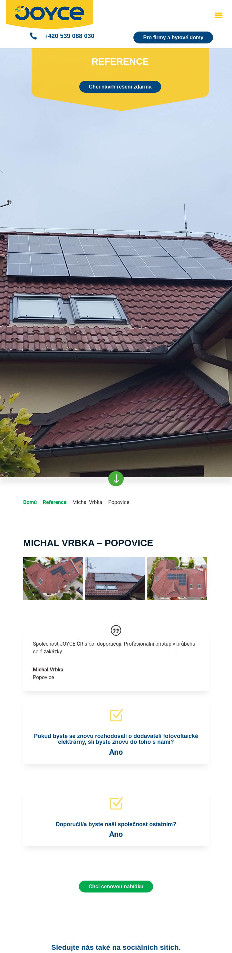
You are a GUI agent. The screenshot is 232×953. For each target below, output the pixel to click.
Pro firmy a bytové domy (173, 37)
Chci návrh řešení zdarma (120, 86)
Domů (30, 502)
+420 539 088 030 (69, 36)
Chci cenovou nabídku (116, 886)
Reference (54, 502)
